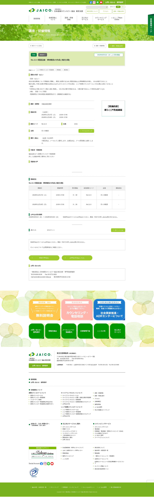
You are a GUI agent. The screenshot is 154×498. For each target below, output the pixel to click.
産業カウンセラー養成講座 (37, 399)
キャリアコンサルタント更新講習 (72, 401)
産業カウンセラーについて (37, 394)
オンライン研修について (101, 467)
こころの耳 (66, 460)
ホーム (30, 37)
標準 (118, 6)
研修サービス (66, 430)
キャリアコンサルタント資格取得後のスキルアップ (77, 403)
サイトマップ (54, 488)
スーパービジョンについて (102, 439)
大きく (123, 6)
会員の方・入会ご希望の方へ (40, 425)
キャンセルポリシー (89, 488)
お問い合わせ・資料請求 (114, 2)
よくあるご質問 (99, 436)
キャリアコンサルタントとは (70, 397)
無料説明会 (98, 405)
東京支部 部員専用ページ (101, 470)
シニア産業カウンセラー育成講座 (47, 71)
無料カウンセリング (68, 457)
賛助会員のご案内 (67, 439)
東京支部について (92, 11)
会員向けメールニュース (101, 460)
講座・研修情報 (69, 21)
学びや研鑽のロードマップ (102, 411)
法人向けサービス (85, 21)
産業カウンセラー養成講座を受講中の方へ (42, 405)
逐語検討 (72, 71)
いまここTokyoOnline (116, 21)
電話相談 (97, 430)
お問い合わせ (66, 441)
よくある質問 (98, 408)
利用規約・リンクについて (70, 488)
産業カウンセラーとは (36, 397)
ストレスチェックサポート (70, 432)
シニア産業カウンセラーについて (71, 408)
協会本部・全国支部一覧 (101, 451)
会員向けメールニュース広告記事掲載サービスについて (109, 463)
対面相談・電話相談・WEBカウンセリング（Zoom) (109, 432)
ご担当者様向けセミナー (69, 436)
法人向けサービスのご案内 (71, 425)
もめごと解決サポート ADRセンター (73, 451)
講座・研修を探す (119, 11)
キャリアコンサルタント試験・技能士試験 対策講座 (77, 399)
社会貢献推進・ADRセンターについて (73, 449)
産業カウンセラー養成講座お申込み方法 (41, 403)
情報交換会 (66, 454)
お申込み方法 (66, 405)
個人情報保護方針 (116, 488)
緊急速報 (97, 454)
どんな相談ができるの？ (101, 434)
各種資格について (53, 21)
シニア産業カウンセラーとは (70, 411)
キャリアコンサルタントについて (71, 394)
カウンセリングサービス (101, 21)
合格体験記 (98, 403)
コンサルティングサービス (70, 434)
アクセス (105, 11)
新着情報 (37, 21)
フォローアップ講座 (35, 401)
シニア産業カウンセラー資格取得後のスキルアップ (77, 415)
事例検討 (64, 71)
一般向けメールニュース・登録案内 (104, 457)
